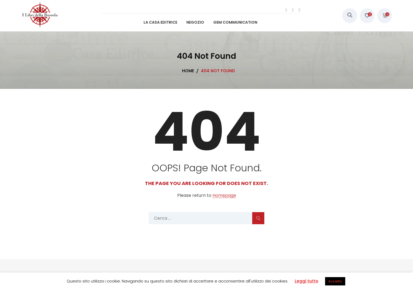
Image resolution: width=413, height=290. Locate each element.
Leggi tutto (306, 281)
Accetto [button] (335, 281)
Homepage (224, 195)
